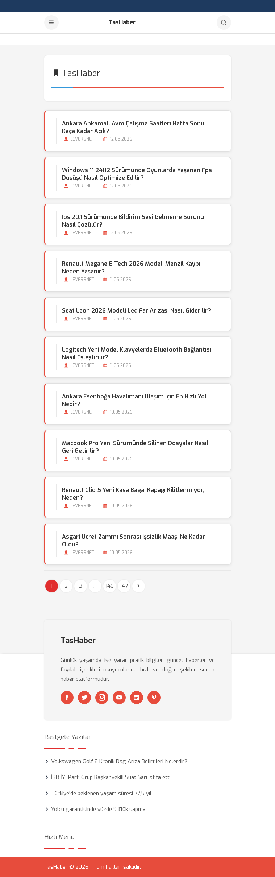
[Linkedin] (136, 697)
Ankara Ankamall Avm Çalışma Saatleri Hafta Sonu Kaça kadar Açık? (133, 127)
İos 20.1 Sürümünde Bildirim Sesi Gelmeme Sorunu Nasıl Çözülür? (133, 220)
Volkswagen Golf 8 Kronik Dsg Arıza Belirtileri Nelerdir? (119, 761)
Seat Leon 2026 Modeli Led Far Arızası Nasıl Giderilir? (136, 310)
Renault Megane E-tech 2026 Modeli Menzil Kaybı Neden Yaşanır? (131, 267)
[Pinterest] (154, 697)
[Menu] (51, 22)
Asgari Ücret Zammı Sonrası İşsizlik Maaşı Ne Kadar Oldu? (133, 540)
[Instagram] (101, 697)
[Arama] (224, 22)
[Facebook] (67, 697)
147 (124, 586)
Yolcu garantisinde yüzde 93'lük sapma (98, 809)
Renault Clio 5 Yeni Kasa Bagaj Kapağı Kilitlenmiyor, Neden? (133, 493)
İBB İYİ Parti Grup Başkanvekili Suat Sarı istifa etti (111, 777)
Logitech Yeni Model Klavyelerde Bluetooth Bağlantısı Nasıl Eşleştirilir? (136, 353)
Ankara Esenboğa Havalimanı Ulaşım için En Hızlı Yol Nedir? (134, 400)
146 (109, 586)
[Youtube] (119, 697)
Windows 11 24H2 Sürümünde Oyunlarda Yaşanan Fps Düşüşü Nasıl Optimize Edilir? (137, 174)
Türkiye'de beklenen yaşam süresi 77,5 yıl (101, 793)
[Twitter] (84, 697)
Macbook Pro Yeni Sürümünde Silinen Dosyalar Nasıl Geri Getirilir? (135, 447)
